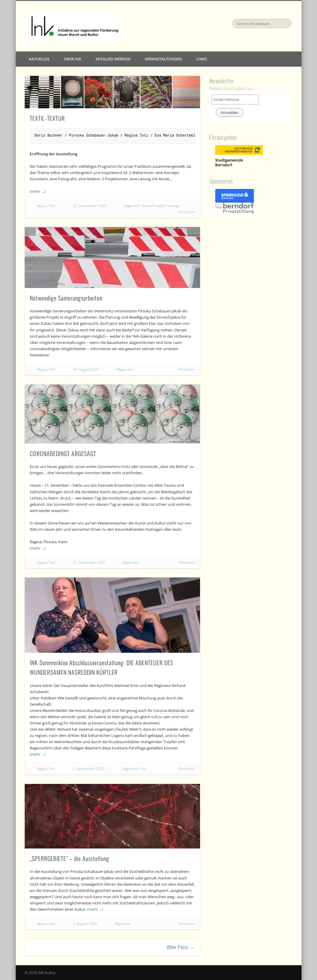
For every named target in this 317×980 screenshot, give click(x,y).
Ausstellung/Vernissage (161, 205)
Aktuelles (39, 59)
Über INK (72, 59)
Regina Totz (46, 205)
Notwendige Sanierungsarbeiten (66, 297)
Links (201, 59)
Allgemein (132, 205)
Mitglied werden (113, 59)
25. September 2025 (90, 205)
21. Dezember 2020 (89, 562)
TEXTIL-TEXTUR (47, 118)
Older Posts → (181, 947)
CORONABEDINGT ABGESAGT (63, 453)
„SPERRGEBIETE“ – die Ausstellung (69, 858)
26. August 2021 (86, 369)
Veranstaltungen (163, 59)
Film (143, 768)
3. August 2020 (85, 923)
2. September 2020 (88, 768)
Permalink (187, 212)
